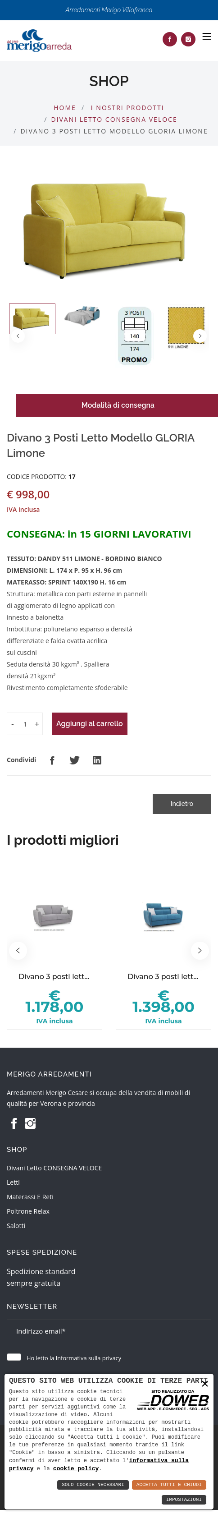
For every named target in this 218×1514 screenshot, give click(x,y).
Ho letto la (74, 1358)
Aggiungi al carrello (89, 723)
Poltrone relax (28, 1211)
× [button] (205, 1383)
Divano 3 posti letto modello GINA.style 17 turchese (163, 976)
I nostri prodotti (127, 107)
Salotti (16, 1225)
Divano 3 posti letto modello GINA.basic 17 (54, 976)
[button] (200, 336)
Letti (13, 1182)
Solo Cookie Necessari (93, 1485)
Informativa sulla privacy (88, 1358)
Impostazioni (184, 1499)
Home (65, 107)
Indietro (182, 803)
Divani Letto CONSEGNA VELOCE (114, 119)
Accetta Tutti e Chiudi (169, 1485)
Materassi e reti (30, 1196)
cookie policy (76, 1468)
